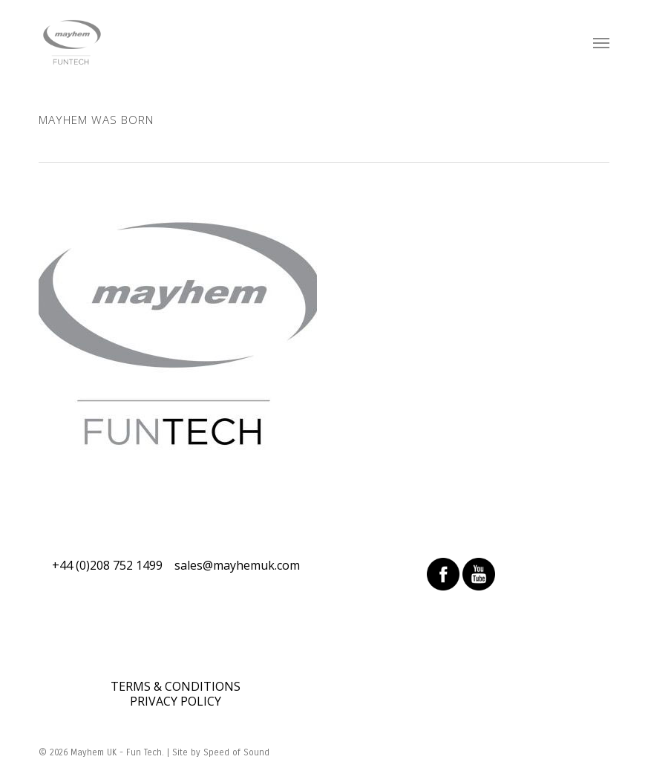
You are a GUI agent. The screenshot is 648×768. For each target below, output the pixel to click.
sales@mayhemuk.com (237, 565)
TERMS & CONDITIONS (175, 686)
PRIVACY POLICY (175, 701)
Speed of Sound (236, 752)
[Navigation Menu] (601, 42)
